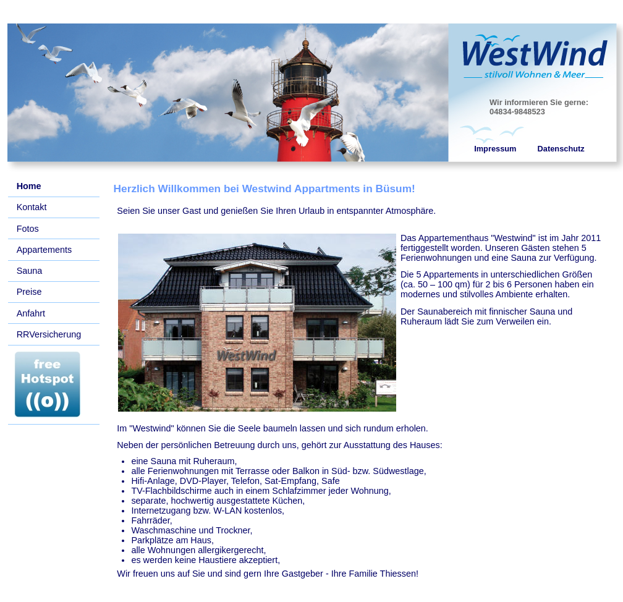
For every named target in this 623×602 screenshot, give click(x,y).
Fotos (28, 229)
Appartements (44, 250)
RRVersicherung (49, 334)
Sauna (30, 271)
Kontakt (32, 207)
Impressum (495, 148)
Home (29, 186)
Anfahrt (31, 313)
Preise (29, 292)
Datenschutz (561, 148)
